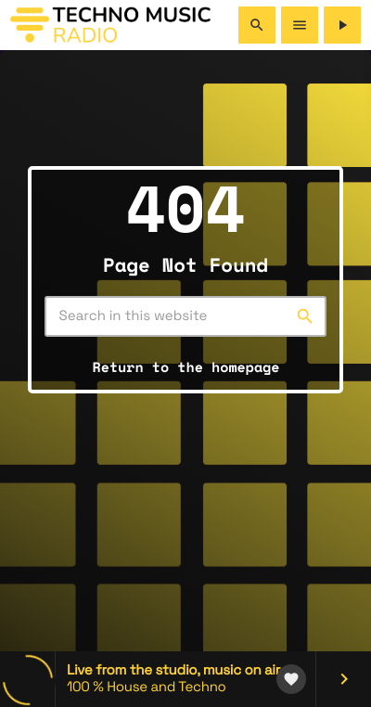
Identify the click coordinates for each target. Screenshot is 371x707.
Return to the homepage (186, 367)
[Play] (342, 25)
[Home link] (110, 25)
